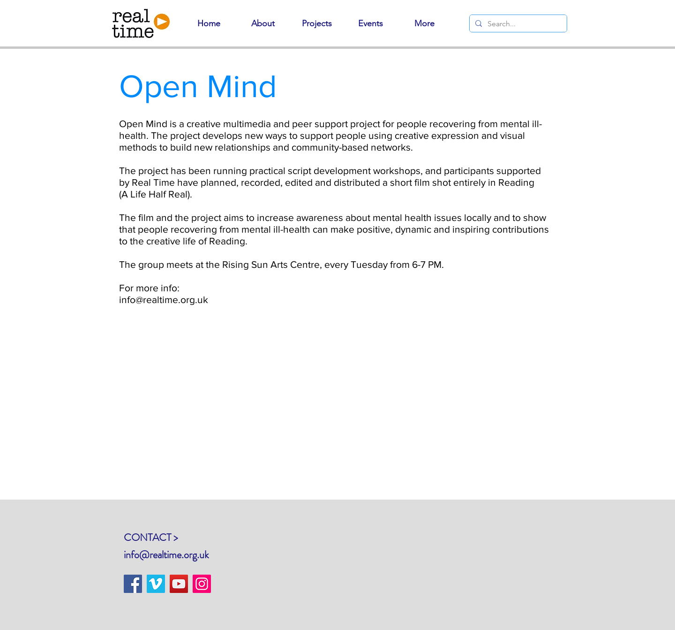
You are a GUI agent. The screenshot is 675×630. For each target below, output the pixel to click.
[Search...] (517, 24)
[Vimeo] (156, 584)
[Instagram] (202, 584)
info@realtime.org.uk (166, 554)
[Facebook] (133, 584)
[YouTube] (179, 584)
